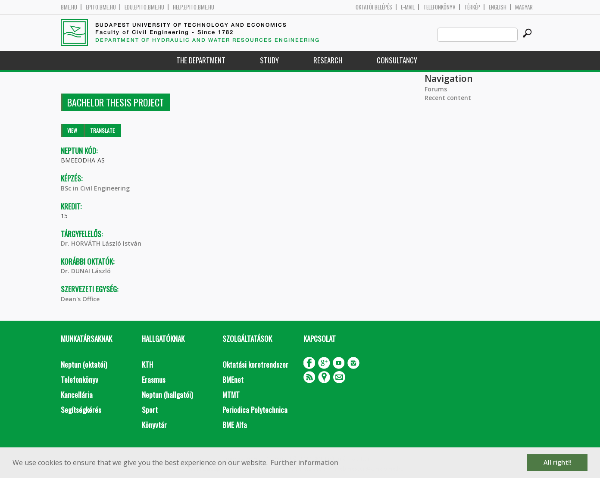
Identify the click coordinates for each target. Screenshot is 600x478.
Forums (436, 89)
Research (327, 60)
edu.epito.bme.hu (144, 7)
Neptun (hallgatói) (167, 394)
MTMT (231, 394)
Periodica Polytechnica (255, 409)
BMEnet (233, 379)
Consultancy (397, 60)
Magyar (524, 7)
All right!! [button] (558, 462)
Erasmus (154, 379)
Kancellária (77, 394)
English (497, 7)
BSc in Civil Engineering (95, 188)
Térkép (472, 7)
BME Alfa (234, 424)
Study (269, 60)
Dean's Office (80, 299)
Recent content (448, 98)
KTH (147, 364)
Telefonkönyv (439, 7)
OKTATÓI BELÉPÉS (374, 7)
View (72, 130)
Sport (150, 409)
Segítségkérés (81, 409)
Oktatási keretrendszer (255, 364)
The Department (200, 60)
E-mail (408, 7)
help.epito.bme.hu (193, 7)
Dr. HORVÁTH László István (101, 243)
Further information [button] (304, 462)
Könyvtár (154, 424)
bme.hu (69, 7)
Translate (102, 130)
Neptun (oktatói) (84, 364)
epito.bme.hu (101, 7)
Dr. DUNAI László (86, 271)
